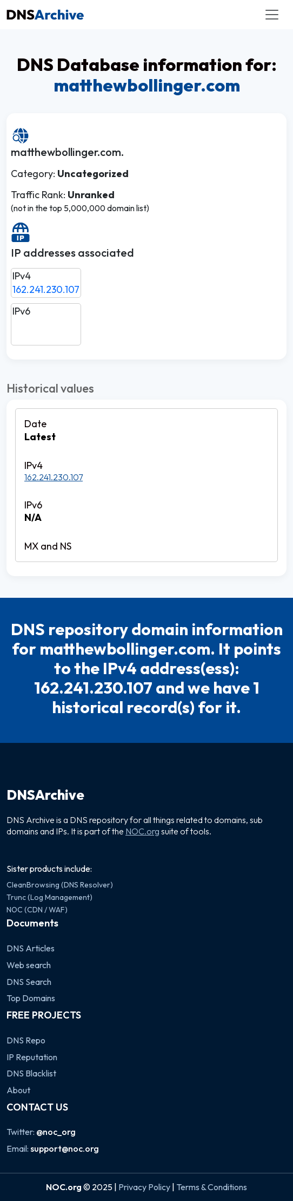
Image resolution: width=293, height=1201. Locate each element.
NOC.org (142, 831)
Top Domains (30, 998)
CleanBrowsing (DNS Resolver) (59, 885)
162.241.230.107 (45, 289)
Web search (28, 965)
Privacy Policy (144, 1187)
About (18, 1090)
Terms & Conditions (211, 1187)
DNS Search (28, 981)
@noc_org (56, 1131)
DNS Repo (25, 1040)
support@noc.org (64, 1148)
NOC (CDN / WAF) (37, 910)
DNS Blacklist (31, 1073)
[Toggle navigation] (272, 14)
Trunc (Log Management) (49, 897)
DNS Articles (30, 948)
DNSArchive (45, 795)
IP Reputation (31, 1057)
